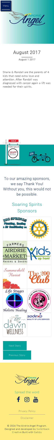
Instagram (27, 399)
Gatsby (38, 432)
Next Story (15, 345)
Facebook (18, 399)
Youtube (35, 399)
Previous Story (17, 355)
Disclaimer (27, 417)
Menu (6, 5)
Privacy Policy (27, 411)
